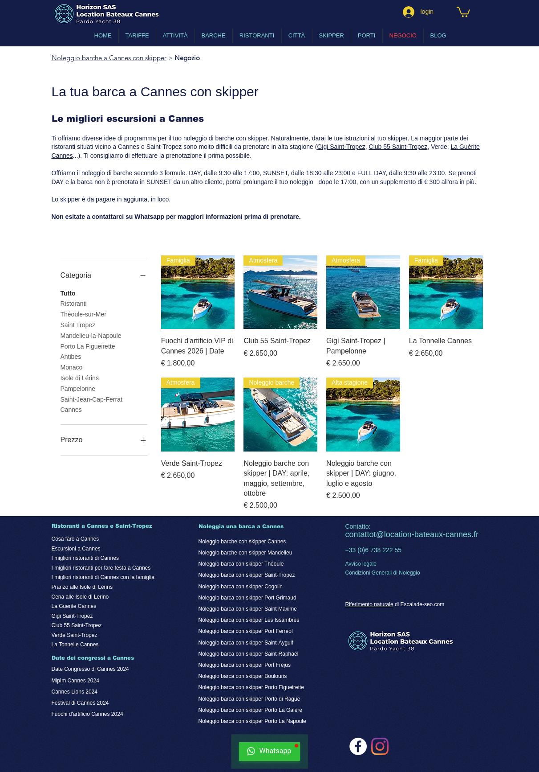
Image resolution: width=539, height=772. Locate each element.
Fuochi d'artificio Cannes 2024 (87, 714)
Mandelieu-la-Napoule (91, 335)
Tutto (68, 292)
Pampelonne (78, 388)
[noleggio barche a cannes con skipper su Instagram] (380, 746)
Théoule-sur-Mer (83, 313)
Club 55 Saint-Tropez (398, 146)
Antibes (71, 356)
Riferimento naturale (369, 604)
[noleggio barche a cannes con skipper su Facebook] (358, 746)
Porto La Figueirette (88, 345)
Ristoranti (74, 303)
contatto (359, 534)
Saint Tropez (78, 324)
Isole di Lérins (80, 377)
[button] (463, 11)
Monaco (72, 366)
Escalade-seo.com (423, 604)
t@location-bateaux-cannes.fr (426, 534)
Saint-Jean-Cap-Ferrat (91, 398)
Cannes (71, 409)
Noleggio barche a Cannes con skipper (109, 57)
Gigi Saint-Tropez (341, 146)
